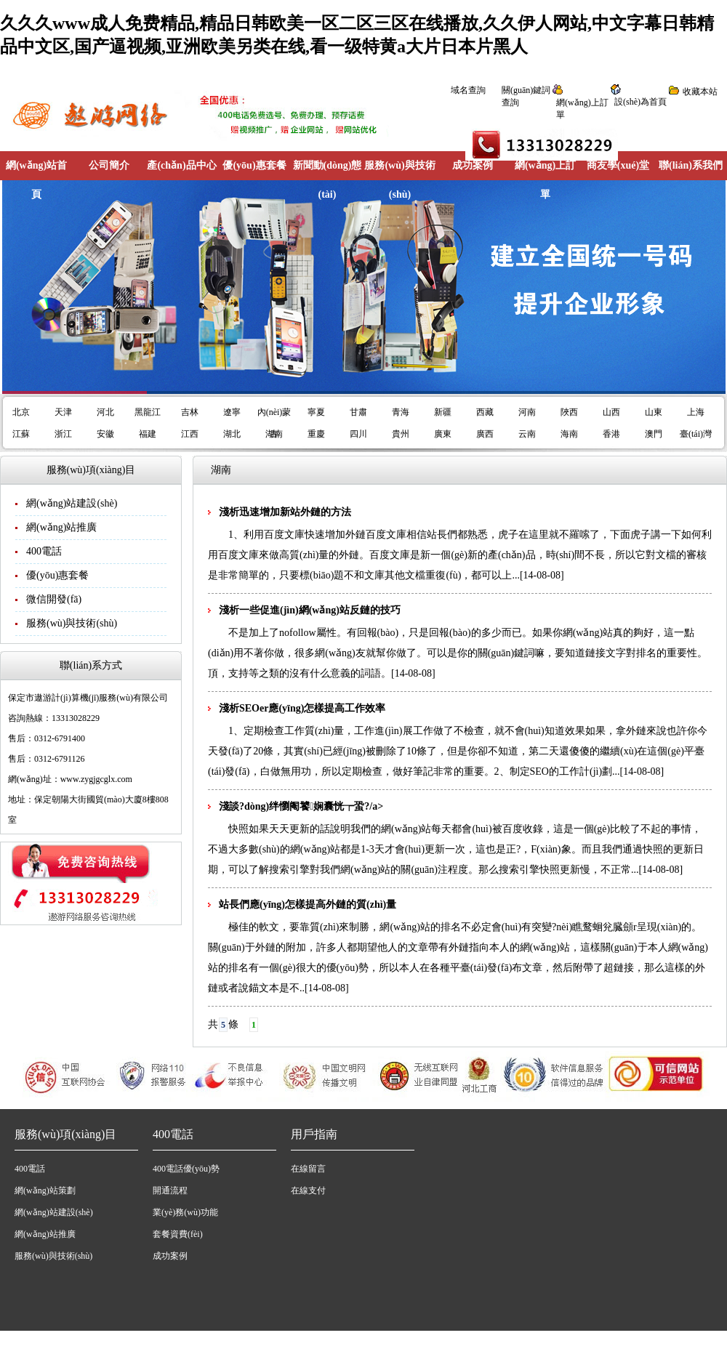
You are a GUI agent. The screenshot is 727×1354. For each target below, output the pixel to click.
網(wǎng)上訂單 (545, 180)
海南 (569, 434)
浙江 (63, 434)
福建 (147, 434)
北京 (21, 412)
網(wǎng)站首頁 (36, 180)
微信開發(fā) (53, 599)
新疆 (442, 412)
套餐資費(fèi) (178, 1234)
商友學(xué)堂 (618, 165)
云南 (527, 434)
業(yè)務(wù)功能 (185, 1212)
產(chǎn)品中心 (181, 165)
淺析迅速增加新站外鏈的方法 (285, 512)
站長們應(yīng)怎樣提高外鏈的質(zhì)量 (307, 904)
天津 (63, 412)
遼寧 (232, 412)
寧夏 (316, 412)
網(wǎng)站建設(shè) (71, 503)
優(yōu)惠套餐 (254, 165)
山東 (653, 412)
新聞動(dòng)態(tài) (327, 180)
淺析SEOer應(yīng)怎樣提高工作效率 (302, 708)
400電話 (44, 551)
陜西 (569, 412)
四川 (358, 434)
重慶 (316, 434)
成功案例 (472, 165)
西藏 (485, 412)
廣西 (485, 434)
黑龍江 (147, 412)
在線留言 (308, 1169)
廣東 (442, 434)
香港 (611, 434)
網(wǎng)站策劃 (45, 1190)
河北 (105, 412)
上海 (695, 412)
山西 (611, 412)
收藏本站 (700, 91)
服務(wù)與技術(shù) (399, 180)
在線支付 (308, 1190)
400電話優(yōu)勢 (186, 1169)
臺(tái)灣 (696, 434)
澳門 (653, 434)
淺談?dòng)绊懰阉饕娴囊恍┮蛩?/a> (301, 806)
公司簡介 (109, 165)
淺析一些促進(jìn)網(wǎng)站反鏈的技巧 (310, 610)
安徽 (105, 434)
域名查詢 (468, 90)
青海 (400, 412)
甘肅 (358, 412)
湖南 (274, 434)
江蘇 (21, 434)
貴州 (400, 434)
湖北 (232, 434)
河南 (527, 412)
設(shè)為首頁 (640, 102)
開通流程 (170, 1190)
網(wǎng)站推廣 (61, 527)
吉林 (189, 412)
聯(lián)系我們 (691, 165)
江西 (189, 434)
